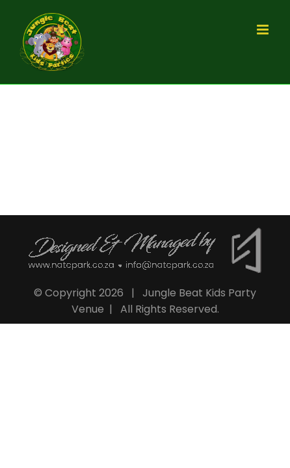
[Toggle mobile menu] (263, 29)
